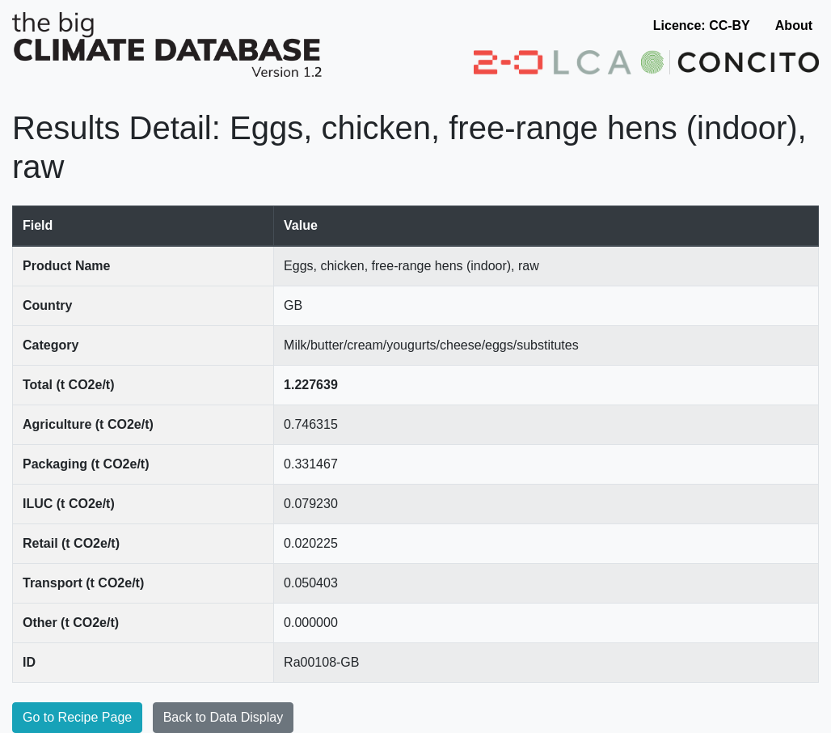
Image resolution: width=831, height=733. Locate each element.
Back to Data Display (223, 717)
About (793, 25)
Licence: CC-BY (701, 25)
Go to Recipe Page (77, 717)
